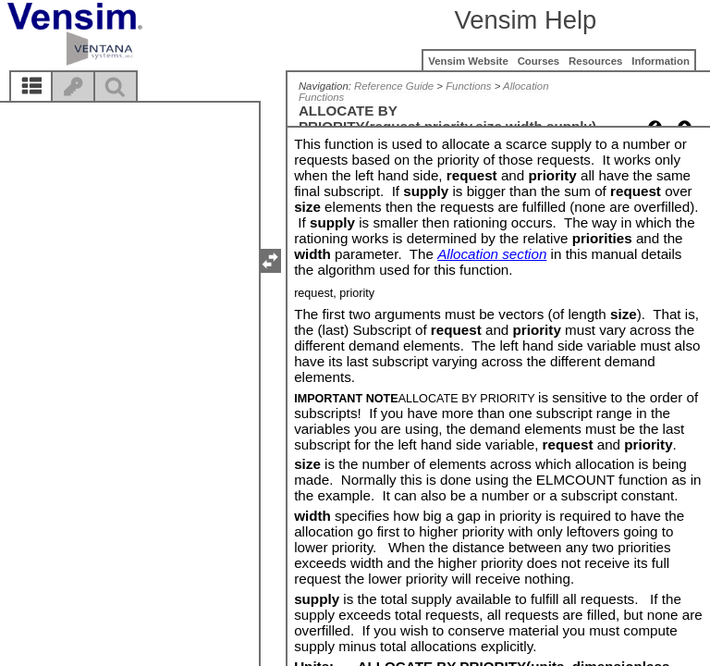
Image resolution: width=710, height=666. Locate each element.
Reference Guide (394, 86)
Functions (468, 86)
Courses (539, 61)
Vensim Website (468, 61)
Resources (595, 61)
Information (660, 61)
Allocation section (491, 254)
